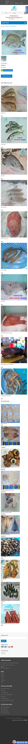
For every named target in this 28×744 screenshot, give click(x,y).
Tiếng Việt (12, 1)
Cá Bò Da (3, 301)
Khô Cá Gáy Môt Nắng (5, 534)
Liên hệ (21, 3)
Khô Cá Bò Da (4, 423)
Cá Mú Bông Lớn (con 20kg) (7, 364)
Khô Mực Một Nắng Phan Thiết (7, 490)
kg (5, 67)
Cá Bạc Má (3, 144)
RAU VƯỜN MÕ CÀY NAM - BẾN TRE (7, 700)
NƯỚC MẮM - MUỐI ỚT (5, 698)
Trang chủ (3, 26)
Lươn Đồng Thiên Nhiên (6, 395)
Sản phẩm (7, 26)
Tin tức (11, 3)
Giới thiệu (7, 3)
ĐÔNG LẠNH (3, 696)
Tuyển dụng (16, 3)
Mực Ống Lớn (4, 207)
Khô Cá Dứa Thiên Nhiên (6, 512)
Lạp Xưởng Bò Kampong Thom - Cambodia (10, 623)
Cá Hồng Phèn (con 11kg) (6, 332)
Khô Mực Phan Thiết (5, 445)
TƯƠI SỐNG (3, 690)
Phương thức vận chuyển (5, 707)
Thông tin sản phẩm (6, 76)
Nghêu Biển (3, 556)
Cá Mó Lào (3, 113)
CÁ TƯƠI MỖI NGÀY (4, 692)
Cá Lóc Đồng (3, 270)
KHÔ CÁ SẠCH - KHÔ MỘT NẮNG (7, 694)
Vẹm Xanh (3, 601)
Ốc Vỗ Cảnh (3, 467)
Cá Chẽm (3, 175)
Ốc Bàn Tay (3, 579)
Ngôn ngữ (7, 1)
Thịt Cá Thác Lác (4, 238)
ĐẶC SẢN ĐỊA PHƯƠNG (5, 688)
